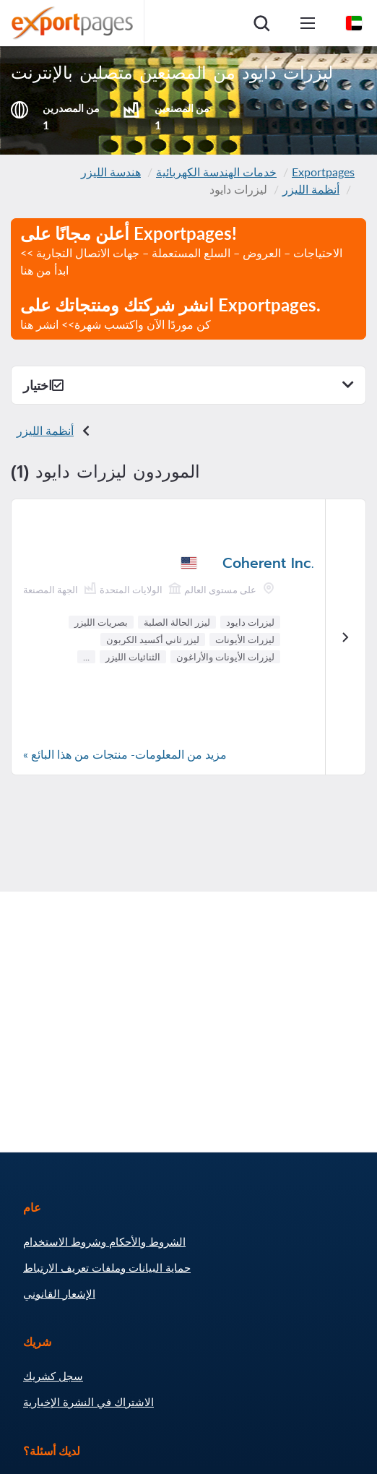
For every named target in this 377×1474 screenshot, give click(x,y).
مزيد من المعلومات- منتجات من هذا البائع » (125, 754)
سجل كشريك (53, 1375)
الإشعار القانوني (59, 1293)
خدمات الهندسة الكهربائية (216, 171)
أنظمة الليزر (310, 189)
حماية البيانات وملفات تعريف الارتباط (107, 1267)
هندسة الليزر (111, 171)
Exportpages (323, 171)
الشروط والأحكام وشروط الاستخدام (104, 1241)
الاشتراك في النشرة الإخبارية (88, 1401)
